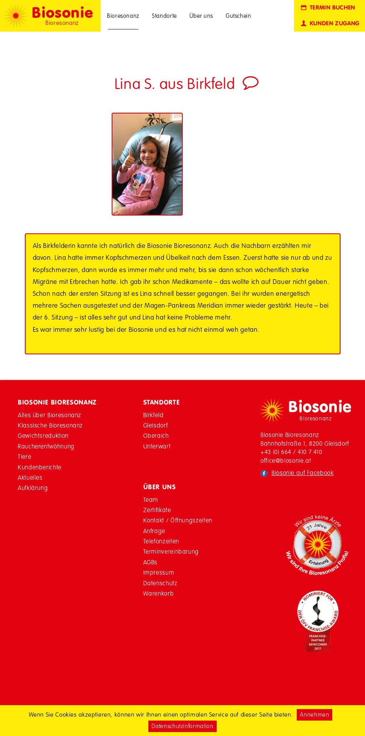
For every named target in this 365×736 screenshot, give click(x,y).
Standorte (164, 16)
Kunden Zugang (329, 23)
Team (151, 499)
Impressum (158, 572)
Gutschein (238, 16)
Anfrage (154, 531)
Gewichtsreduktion (43, 435)
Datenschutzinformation (182, 726)
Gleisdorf (155, 425)
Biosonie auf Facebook (302, 472)
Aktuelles (30, 477)
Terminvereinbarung (171, 551)
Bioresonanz (123, 16)
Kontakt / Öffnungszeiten (177, 520)
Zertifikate (157, 510)
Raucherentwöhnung (46, 446)
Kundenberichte (40, 467)
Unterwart (157, 446)
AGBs (150, 562)
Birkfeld (153, 415)
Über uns (201, 16)
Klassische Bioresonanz (50, 425)
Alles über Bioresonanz (49, 415)
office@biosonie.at (285, 460)
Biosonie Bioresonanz (57, 402)
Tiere (24, 456)
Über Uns (159, 487)
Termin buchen (327, 7)
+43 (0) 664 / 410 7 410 (291, 451)
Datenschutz (160, 583)
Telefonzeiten (161, 541)
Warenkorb (158, 593)
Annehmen (314, 714)
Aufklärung (33, 487)
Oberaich (156, 435)
